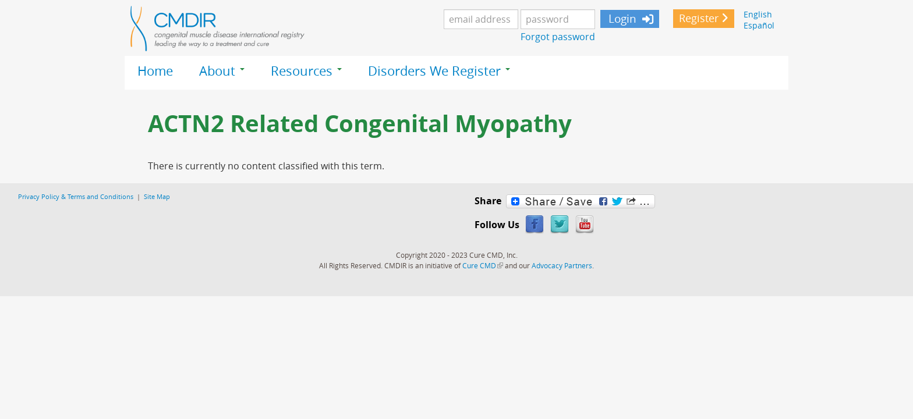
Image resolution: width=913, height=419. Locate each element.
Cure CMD (482, 265)
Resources (306, 71)
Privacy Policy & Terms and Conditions (75, 196)
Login (621, 18)
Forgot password (558, 36)
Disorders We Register (439, 71)
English (758, 14)
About (222, 71)
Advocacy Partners (562, 265)
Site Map (157, 196)
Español (759, 25)
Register (699, 18)
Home (155, 71)
